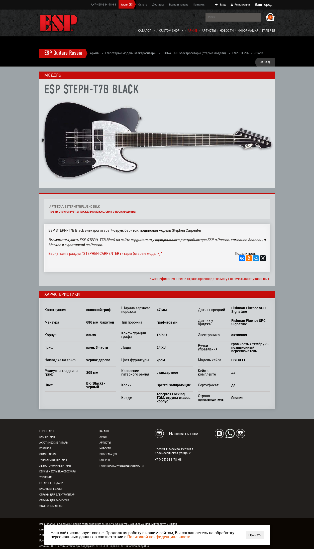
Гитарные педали (51, 483)
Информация (248, 30)
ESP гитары (46, 431)
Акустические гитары (53, 442)
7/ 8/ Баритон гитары (53, 460)
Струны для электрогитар (56, 494)
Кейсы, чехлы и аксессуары (57, 471)
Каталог (144, 30)
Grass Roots (47, 454)
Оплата (142, 4)
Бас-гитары (47, 437)
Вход (223, 4)
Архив (193, 30)
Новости (227, 30)
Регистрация (242, 4)
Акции (127, 4)
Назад (265, 62)
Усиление (45, 477)
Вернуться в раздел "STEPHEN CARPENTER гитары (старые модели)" (105, 254)
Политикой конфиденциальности (158, 536)
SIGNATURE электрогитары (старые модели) (194, 53)
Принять (254, 535)
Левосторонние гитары (55, 465)
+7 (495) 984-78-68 (103, 4)
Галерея (268, 30)
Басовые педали (50, 488)
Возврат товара (178, 4)
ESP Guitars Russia (63, 53)
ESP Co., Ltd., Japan (105, 546)
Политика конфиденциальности (121, 465)
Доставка (158, 4)
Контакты (199, 4)
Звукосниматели (50, 506)
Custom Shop (169, 30)
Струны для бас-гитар (54, 500)
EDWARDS (45, 448)
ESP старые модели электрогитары (130, 53)
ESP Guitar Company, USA (134, 546)
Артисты (209, 30)
